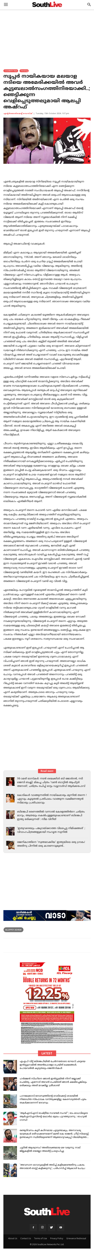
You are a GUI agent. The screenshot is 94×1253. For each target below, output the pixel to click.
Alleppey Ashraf (13, 929)
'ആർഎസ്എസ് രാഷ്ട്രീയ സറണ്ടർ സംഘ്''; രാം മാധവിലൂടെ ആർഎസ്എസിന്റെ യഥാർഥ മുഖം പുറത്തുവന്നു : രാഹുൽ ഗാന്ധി (54, 1117)
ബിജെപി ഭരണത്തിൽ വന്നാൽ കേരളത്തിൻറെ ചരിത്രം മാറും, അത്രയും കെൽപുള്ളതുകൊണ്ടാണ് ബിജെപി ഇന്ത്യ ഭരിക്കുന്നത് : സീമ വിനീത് (51, 815)
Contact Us (25, 1238)
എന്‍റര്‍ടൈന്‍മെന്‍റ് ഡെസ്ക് (17, 113)
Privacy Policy (56, 1238)
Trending (24, 70)
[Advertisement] (47, 35)
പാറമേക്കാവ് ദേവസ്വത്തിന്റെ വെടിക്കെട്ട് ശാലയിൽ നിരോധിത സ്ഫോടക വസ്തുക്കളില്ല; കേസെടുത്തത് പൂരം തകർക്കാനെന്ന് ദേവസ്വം (53, 1099)
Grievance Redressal (76, 1238)
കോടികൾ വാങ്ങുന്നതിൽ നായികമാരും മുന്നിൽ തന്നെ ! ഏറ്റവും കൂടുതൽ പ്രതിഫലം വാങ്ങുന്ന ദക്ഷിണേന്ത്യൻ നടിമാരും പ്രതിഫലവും (52, 799)
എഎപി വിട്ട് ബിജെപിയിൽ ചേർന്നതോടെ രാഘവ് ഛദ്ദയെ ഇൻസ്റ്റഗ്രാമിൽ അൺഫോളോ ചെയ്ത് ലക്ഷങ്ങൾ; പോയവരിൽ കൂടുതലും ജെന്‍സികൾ (52, 1065)
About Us (12, 1238)
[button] (89, 4)
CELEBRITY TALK (10, 70)
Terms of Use (40, 1238)
